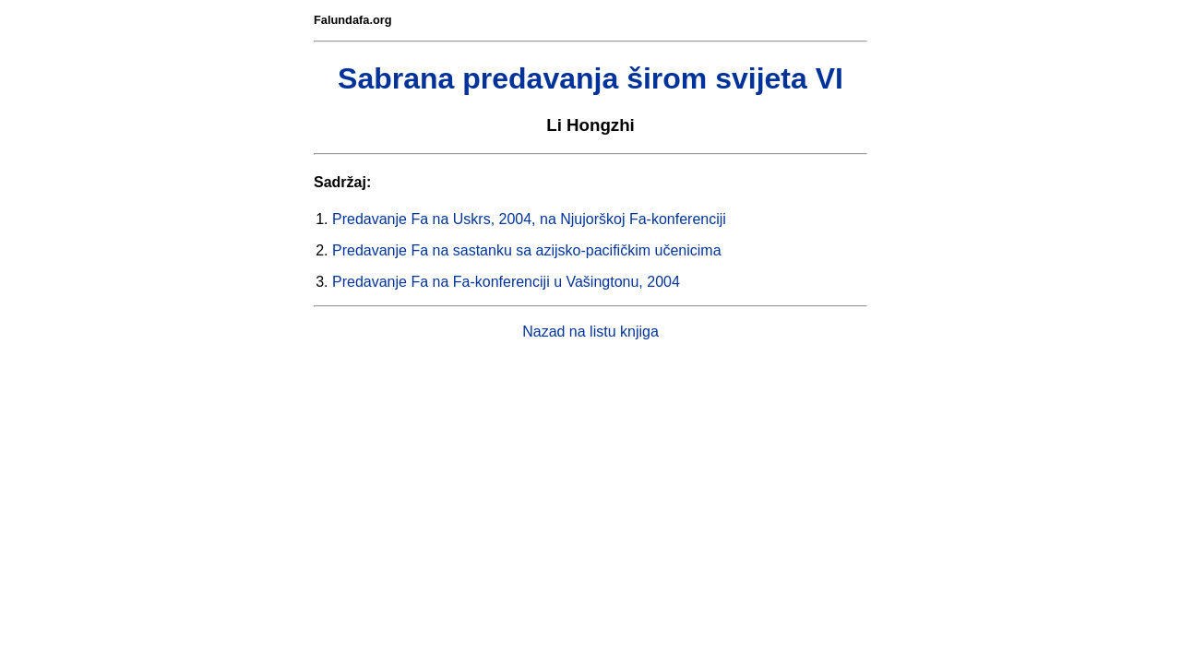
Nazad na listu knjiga (590, 331)
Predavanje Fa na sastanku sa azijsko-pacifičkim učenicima (527, 250)
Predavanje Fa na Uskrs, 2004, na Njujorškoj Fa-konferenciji (529, 219)
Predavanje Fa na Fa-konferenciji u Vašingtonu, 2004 (506, 282)
